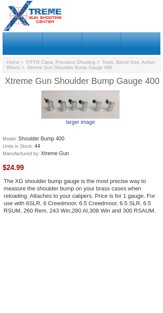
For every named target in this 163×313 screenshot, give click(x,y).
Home (13, 62)
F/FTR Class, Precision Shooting (61, 62)
